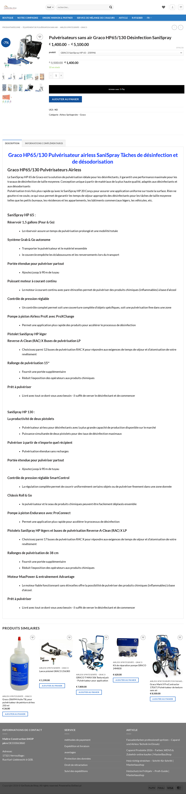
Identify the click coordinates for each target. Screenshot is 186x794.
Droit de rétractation (76, 764)
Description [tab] (12, 143)
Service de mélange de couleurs (96, 18)
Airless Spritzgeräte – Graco (73, 27)
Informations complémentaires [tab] (44, 143)
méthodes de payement (77, 739)
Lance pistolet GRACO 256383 (54, 671)
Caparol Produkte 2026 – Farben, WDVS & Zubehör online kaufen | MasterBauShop (150, 752)
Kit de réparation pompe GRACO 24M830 (129, 667)
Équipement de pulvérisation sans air (40, 27)
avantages (70, 752)
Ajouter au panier (65, 99)
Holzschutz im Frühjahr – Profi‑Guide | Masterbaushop (147, 773)
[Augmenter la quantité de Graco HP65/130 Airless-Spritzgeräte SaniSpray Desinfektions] (61, 75)
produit (52, 52)
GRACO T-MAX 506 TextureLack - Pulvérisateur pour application (92, 679)
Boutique (7, 18)
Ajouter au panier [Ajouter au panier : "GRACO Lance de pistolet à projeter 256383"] (52, 686)
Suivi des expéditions (76, 770)
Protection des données (77, 758)
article (123, 18)
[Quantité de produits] (56, 75)
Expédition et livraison (76, 746)
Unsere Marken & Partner (57, 18)
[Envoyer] (110, 7)
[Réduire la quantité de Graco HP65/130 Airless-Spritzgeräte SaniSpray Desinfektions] (51, 75)
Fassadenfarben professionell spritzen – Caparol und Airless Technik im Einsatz (153, 741)
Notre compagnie (27, 18)
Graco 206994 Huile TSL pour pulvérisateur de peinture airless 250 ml (18, 702)
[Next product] (174, 27)
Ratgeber (137, 18)
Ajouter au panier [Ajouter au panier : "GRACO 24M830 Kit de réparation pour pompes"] (126, 680)
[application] (116, 89)
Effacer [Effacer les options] (180, 48)
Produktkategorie (11, 27)
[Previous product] (180, 27)
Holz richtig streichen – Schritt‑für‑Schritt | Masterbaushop (150, 762)
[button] (172, 7)
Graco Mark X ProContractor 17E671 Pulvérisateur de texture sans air (166, 687)
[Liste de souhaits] (163, 7)
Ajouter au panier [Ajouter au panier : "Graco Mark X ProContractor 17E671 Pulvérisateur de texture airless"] (162, 699)
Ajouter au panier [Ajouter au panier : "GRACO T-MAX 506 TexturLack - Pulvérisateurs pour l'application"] (89, 692)
